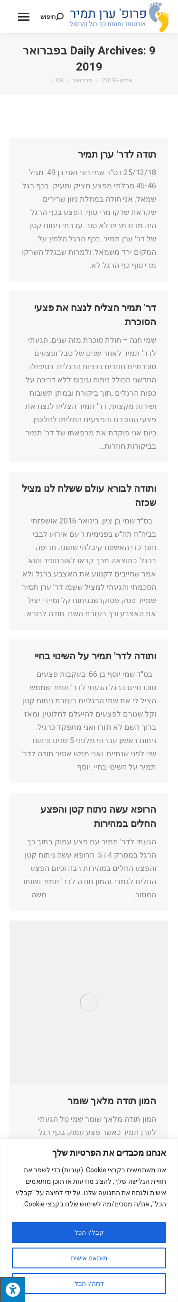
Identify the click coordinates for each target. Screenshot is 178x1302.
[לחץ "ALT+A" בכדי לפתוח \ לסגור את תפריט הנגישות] (12, 1289)
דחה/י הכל (89, 1283)
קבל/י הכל (89, 1232)
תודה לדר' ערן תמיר (117, 154)
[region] (89, 1220)
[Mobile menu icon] (23, 17)
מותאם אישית (89, 1258)
